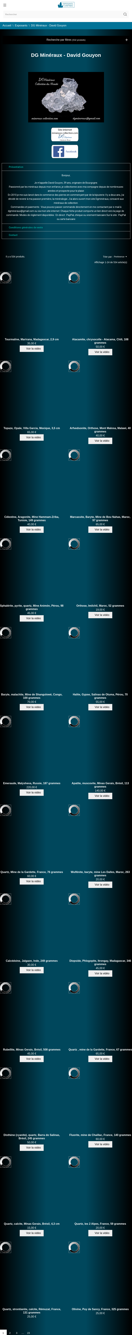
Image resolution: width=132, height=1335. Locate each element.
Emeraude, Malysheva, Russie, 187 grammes (31, 783)
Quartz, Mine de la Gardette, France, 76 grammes (32, 872)
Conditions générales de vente (26, 227)
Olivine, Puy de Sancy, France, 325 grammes (100, 1309)
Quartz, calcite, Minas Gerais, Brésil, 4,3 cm (32, 1223)
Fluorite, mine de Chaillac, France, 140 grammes (100, 1135)
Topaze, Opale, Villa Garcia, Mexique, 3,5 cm (32, 428)
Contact (13, 235)
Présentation (16, 167)
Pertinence (120, 257)
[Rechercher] (66, 14)
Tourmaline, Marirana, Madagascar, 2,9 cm (32, 339)
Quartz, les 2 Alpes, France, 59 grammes (100, 1223)
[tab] (66, 167)
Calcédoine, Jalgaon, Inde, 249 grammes (32, 960)
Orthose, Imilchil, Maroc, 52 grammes (100, 605)
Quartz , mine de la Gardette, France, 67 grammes (100, 1049)
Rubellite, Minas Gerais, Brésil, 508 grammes (32, 1049)
